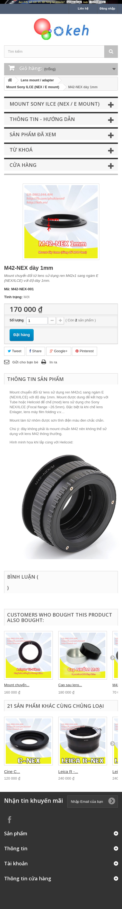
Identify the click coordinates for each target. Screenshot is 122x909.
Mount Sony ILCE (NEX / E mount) (32, 87)
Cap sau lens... (70, 685)
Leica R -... (68, 771)
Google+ (59, 351)
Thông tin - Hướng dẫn (42, 119)
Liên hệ (83, 8)
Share (36, 351)
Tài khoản (16, 863)
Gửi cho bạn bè (25, 362)
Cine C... (12, 771)
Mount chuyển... (16, 685)
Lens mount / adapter (37, 80)
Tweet (14, 351)
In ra (53, 362)
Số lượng (17, 320)
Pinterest (84, 351)
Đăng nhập (107, 8)
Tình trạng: (13, 297)
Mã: (7, 289)
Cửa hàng (23, 165)
